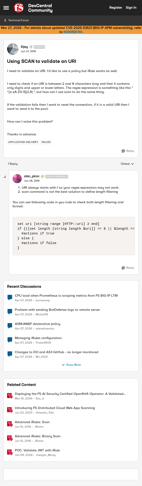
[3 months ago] (23, 300)
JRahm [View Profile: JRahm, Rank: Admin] (39, 426)
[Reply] (128, 151)
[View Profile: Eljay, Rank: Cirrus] (12, 49)
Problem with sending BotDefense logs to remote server (57, 310)
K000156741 (72, 32)
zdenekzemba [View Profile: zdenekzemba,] (45, 328)
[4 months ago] (23, 398)
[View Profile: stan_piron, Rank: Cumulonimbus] (17, 178)
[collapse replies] (5, 177)
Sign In (131, 7)
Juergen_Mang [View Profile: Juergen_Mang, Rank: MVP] (46, 455)
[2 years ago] (23, 455)
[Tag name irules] (46, 142)
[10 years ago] (23, 427)
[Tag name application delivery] (23, 142)
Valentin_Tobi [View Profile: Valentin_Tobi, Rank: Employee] (45, 412)
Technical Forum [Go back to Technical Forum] (16, 20)
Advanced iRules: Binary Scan (37, 436)
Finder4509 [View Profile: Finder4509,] (43, 342)
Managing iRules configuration (38, 338)
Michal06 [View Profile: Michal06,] (42, 314)
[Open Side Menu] (6, 7)
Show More (71, 365)
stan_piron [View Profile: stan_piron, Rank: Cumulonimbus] (31, 176)
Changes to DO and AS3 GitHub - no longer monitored (56, 352)
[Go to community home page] (33, 7)
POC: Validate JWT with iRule (37, 450)
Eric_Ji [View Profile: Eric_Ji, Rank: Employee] (40, 398)
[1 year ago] (23, 412)
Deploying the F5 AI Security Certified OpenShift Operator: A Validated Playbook (69, 394)
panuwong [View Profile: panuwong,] (43, 300)
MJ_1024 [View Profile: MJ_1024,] (41, 356)
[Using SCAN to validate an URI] (31, 181)
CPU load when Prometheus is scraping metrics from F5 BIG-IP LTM (66, 296)
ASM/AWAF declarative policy (37, 324)
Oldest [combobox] (127, 164)
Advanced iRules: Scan (32, 422)
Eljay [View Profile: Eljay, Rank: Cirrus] (24, 47)
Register (115, 7)
